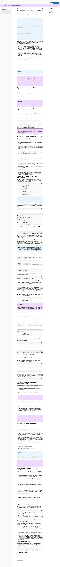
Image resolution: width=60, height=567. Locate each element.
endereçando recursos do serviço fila (27, 446)
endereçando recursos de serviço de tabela (28, 448)
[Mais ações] (42, 8)
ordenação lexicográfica (22, 397)
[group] (30, 210)
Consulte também (51, 12)
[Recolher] (11, 7)
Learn (17, 8)
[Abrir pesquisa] (56, 1)
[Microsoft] (1, 1)
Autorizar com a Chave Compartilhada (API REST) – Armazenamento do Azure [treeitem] (6, 12)
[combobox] (6, 9)
